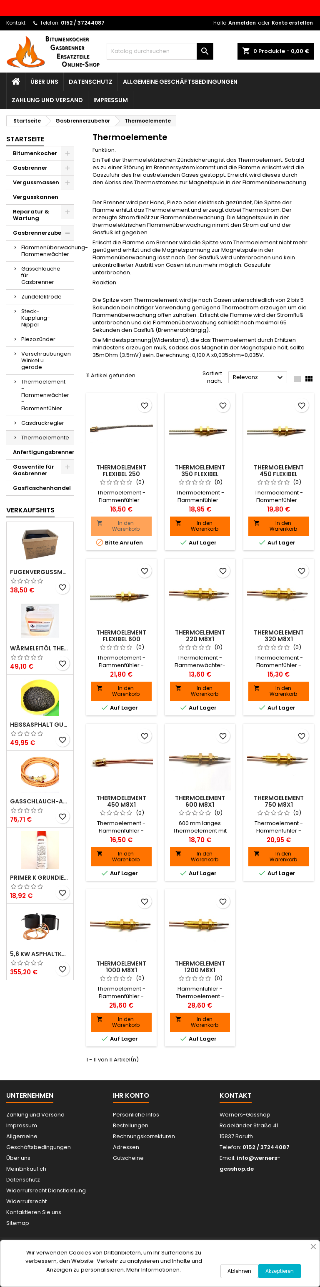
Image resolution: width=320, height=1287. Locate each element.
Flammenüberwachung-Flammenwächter (47, 250)
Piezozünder (38, 339)
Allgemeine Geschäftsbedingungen (180, 82)
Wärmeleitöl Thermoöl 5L (40, 648)
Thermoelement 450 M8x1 (121, 801)
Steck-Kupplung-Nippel (35, 318)
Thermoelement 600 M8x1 (200, 801)
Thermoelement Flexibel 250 (121, 470)
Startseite (25, 139)
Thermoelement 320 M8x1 (279, 635)
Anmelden (242, 22)
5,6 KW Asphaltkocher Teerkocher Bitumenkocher (40, 954)
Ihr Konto (131, 1095)
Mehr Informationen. (153, 1270)
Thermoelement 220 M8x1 (200, 635)
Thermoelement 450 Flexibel (279, 470)
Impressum (110, 100)
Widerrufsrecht (26, 1201)
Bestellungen (130, 1125)
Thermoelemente (45, 438)
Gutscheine (128, 1158)
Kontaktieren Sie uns (33, 1212)
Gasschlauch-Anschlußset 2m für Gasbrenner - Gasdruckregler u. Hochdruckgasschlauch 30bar (40, 801)
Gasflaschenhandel (42, 488)
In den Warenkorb (118, 525)
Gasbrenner (30, 168)
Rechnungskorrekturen (144, 1136)
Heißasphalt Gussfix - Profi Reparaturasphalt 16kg (40, 724)
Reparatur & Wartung (31, 215)
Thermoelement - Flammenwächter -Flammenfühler (45, 395)
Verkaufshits (30, 510)
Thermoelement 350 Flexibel (200, 470)
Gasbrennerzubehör (42, 233)
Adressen (126, 1147)
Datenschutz (90, 82)
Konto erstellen (292, 22)
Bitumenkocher (35, 153)
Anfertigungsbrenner (43, 452)
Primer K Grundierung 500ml (40, 877)
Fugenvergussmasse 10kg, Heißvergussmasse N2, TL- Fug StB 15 (40, 572)
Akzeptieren (279, 1270)
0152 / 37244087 (83, 22)
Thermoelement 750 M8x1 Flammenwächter (279, 804)
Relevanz (259, 378)
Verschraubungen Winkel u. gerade (46, 360)
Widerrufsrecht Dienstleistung (46, 1190)
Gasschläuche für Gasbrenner (40, 275)
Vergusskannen (35, 197)
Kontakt (15, 22)
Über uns (44, 82)
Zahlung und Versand (47, 100)
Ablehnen (239, 1270)
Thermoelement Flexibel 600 (121, 635)
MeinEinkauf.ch (26, 1169)
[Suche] (160, 51)
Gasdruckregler (42, 423)
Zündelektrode (41, 297)
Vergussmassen (36, 182)
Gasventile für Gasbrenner (33, 470)
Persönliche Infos (136, 1115)
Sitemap (17, 1223)
